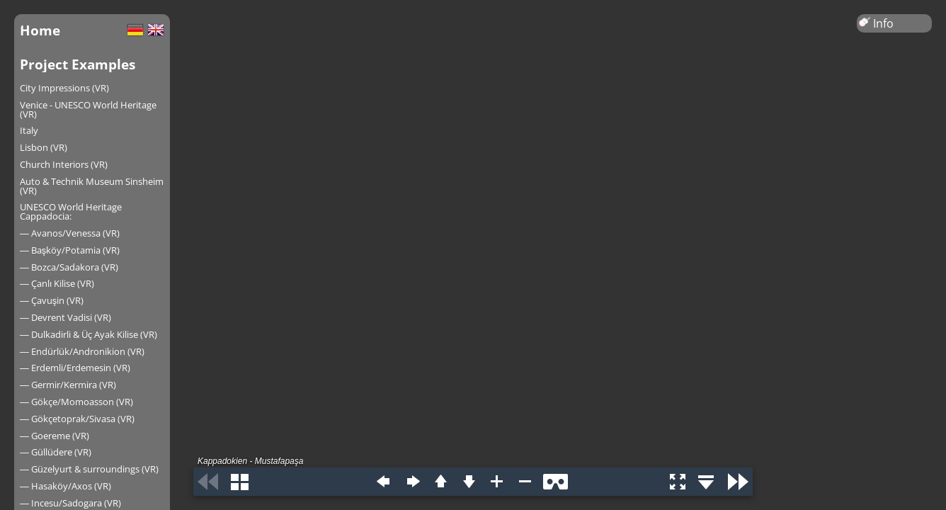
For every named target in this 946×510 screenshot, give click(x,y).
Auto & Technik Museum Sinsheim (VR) (92, 186)
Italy (29, 130)
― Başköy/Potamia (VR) (70, 250)
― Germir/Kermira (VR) (68, 384)
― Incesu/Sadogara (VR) (70, 503)
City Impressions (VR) (64, 87)
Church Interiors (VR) (64, 164)
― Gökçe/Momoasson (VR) (76, 401)
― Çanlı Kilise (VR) (57, 283)
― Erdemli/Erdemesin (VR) (75, 367)
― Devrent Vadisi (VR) (65, 317)
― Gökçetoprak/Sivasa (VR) (77, 418)
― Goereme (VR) (54, 435)
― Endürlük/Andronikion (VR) (82, 351)
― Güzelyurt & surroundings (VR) (89, 469)
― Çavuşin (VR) (52, 300)
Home (40, 30)
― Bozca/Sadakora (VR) (69, 267)
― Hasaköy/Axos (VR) (65, 486)
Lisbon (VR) (43, 147)
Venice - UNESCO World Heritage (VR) (88, 109)
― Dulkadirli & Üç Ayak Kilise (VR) (88, 334)
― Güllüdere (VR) (55, 452)
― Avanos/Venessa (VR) (70, 233)
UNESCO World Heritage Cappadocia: (71, 211)
